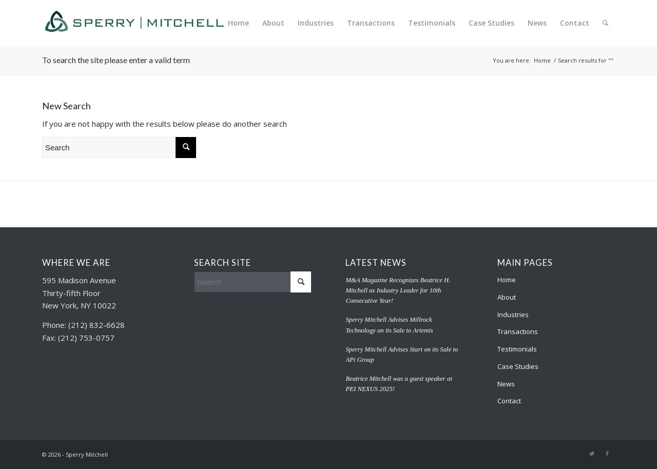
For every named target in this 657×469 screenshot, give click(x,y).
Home (506, 279)
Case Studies (517, 366)
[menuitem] (238, 23)
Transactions (517, 331)
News (506, 383)
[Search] (605, 23)
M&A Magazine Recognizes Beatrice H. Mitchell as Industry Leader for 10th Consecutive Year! (397, 290)
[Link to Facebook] (607, 453)
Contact (509, 400)
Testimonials (517, 349)
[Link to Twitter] (592, 453)
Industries (513, 314)
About (506, 297)
